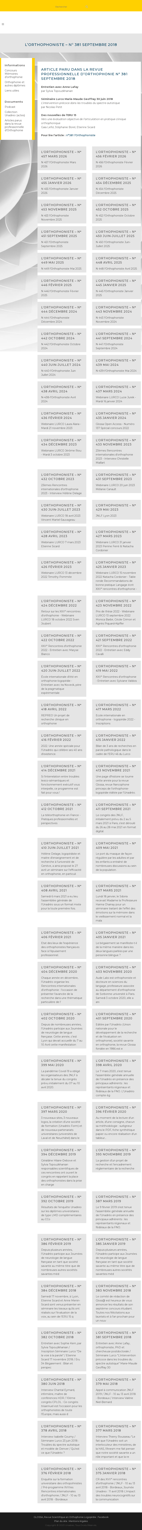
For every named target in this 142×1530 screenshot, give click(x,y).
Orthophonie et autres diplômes (15, 84)
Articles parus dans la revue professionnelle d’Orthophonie (14, 125)
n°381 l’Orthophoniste (80, 135)
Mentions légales (78, 1521)
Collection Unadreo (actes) (15, 113)
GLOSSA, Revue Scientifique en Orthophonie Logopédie (65, 1517)
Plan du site (60, 1521)
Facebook (103, 1517)
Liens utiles (12, 90)
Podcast (10, 107)
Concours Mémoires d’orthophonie (14, 74)
